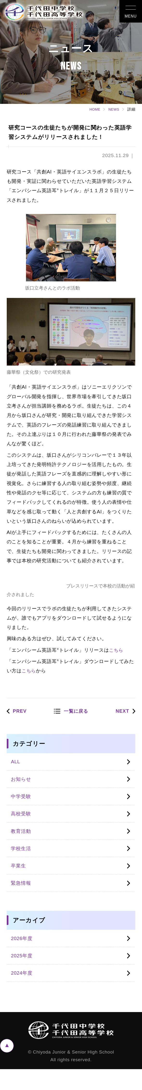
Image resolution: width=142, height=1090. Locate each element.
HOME (92, 109)
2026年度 (23, 955)
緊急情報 (22, 898)
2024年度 (23, 993)
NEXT (121, 714)
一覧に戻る (76, 714)
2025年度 (23, 974)
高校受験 (22, 822)
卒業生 (19, 879)
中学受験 (22, 803)
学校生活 (22, 860)
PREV (21, 714)
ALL (16, 765)
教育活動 (22, 841)
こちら (116, 652)
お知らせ (22, 784)
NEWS (113, 109)
